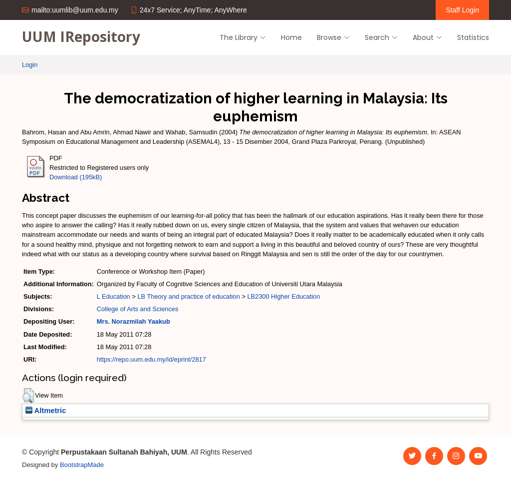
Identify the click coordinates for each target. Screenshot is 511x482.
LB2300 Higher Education (283, 296)
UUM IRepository (81, 36)
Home (291, 37)
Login (29, 64)
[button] (28, 395)
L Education (113, 296)
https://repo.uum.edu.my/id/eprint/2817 (151, 359)
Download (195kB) (75, 177)
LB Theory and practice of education (188, 296)
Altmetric (45, 411)
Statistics (473, 37)
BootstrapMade (82, 465)
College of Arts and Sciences (138, 309)
